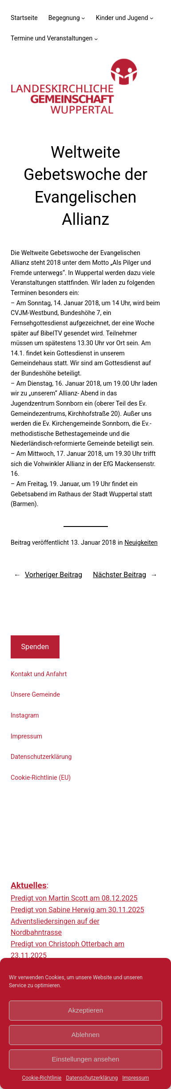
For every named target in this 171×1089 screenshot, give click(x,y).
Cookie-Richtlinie (41, 1078)
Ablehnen (85, 1034)
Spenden (35, 646)
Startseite (24, 17)
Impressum (135, 1078)
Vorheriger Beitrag (53, 574)
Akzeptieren (85, 1010)
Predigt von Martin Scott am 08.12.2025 (74, 898)
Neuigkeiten (141, 542)
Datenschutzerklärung (92, 1078)
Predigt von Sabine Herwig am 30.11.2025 (77, 910)
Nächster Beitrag (119, 574)
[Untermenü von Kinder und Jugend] (151, 18)
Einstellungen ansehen (85, 1059)
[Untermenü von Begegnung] (83, 18)
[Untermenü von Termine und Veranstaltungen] (96, 38)
